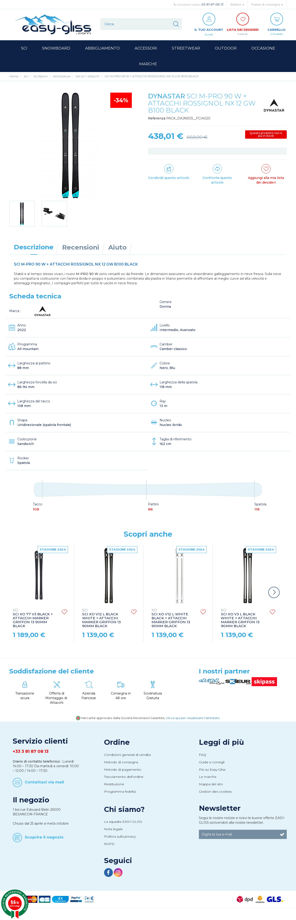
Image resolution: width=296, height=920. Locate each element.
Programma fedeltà (120, 796)
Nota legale (113, 834)
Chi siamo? (124, 814)
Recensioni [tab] (80, 252)
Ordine (117, 747)
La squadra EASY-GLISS (123, 826)
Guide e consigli (212, 767)
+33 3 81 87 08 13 (31, 756)
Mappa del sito (211, 789)
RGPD (109, 849)
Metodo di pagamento (122, 774)
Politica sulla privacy (120, 841)
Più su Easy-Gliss (212, 774)
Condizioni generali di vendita (127, 759)
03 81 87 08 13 (212, 4)
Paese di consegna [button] (267, 4)
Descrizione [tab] (33, 252)
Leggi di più (221, 747)
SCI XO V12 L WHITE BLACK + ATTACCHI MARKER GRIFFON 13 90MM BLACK (170, 623)
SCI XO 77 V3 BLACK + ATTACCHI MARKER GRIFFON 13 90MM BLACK (33, 623)
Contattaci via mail (44, 787)
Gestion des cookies (215, 796)
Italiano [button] (237, 4)
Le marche (207, 781)
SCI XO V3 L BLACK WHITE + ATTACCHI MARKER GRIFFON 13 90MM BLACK (240, 623)
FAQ (202, 759)
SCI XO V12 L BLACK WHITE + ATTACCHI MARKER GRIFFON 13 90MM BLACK (101, 623)
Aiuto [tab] (117, 252)
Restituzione (114, 789)
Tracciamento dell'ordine (123, 781)
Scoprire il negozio (44, 841)
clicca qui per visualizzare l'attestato (193, 723)
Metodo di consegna (121, 767)
